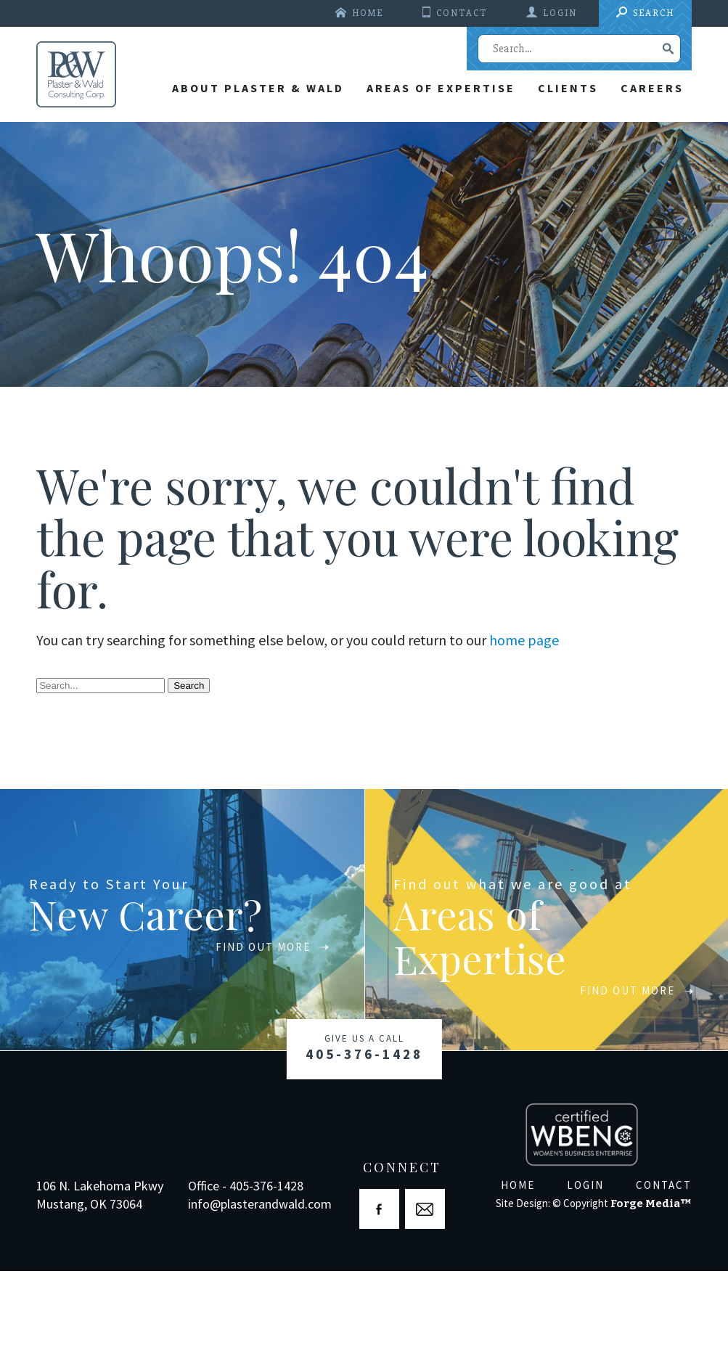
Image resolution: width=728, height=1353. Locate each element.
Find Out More (240, 1029)
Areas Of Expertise (426, 175)
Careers (649, 175)
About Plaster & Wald (238, 175)
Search (653, 13)
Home (367, 13)
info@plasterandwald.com (260, 1286)
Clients (559, 175)
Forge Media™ (651, 1285)
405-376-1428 (364, 1132)
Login (560, 13)
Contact (461, 13)
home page (524, 723)
